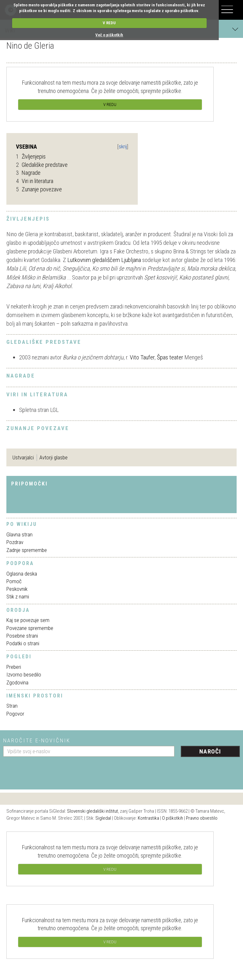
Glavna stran (19, 534)
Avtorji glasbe (54, 457)
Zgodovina (17, 682)
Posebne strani (22, 636)
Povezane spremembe (29, 628)
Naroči (210, 751)
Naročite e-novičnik (36, 740)
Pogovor (15, 714)
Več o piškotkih (109, 34)
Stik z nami (17, 596)
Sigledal (103, 818)
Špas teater (170, 357)
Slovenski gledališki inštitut (92, 811)
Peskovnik (16, 589)
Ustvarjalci (23, 457)
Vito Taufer (142, 357)
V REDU (109, 22)
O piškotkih (172, 818)
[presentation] (51, 770)
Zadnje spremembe (26, 550)
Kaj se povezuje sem (27, 620)
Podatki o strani (22, 643)
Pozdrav (14, 542)
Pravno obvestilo (201, 818)
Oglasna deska (21, 573)
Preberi (13, 667)
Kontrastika (148, 818)
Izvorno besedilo (23, 674)
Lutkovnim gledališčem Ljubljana (104, 260)
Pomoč (14, 581)
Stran (12, 706)
